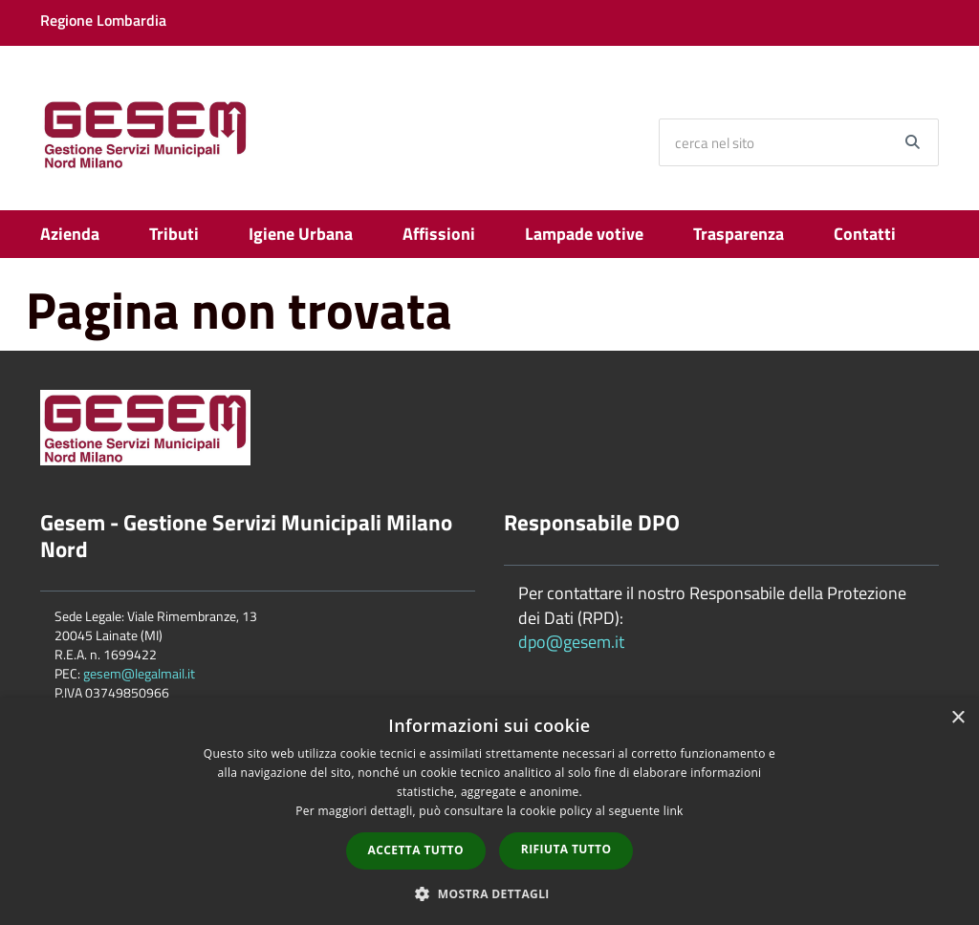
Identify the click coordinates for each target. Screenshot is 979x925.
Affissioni (438, 234)
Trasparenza (738, 234)
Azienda (69, 234)
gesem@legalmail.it (139, 673)
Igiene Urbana (301, 234)
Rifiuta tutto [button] (566, 849)
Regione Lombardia (103, 20)
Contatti (865, 234)
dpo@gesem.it (571, 642)
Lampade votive (584, 234)
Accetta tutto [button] (416, 850)
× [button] (957, 718)
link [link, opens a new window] (674, 811)
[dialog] (489, 811)
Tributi (174, 234)
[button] (489, 893)
